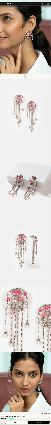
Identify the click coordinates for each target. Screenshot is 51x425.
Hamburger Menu (1, 3)
